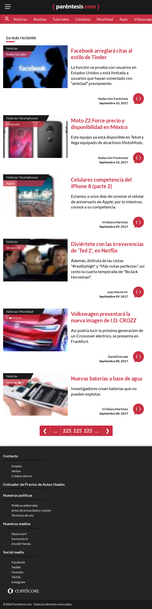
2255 (88, 431)
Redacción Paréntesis (113, 99)
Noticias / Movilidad (19, 311)
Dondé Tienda (21, 544)
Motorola (12, 124)
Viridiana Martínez (115, 222)
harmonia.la (19, 539)
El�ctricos (13, 318)
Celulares (82, 19)
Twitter (16, 567)
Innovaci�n (14, 382)
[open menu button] (7, 7)
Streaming (13, 248)
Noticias (20, 19)
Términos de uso (22, 515)
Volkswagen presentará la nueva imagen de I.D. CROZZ (103, 317)
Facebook (18, 562)
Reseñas (39, 19)
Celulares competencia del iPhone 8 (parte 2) (101, 182)
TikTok (16, 577)
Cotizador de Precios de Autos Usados (34, 484)
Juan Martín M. (117, 292)
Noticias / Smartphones (22, 118)
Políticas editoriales (24, 505)
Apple (10, 183)
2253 (67, 431)
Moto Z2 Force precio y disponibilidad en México (99, 123)
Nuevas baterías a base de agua (106, 378)
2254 (77, 431)
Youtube (17, 572)
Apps (123, 19)
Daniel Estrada (118, 357)
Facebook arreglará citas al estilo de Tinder (101, 53)
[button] (7, 19)
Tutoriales (61, 19)
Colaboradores (21, 476)
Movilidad (105, 19)
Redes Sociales (16, 54)
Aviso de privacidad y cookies (31, 510)
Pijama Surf (19, 534)
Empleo (16, 466)
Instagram (18, 582)
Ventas (16, 471)
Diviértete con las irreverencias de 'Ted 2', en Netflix (107, 247)
